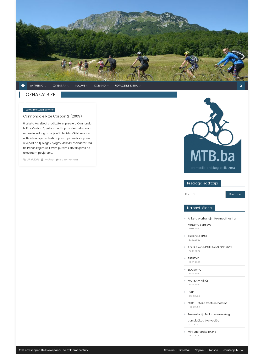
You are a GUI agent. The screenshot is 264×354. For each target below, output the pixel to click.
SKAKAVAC (194, 270)
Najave (80, 85)
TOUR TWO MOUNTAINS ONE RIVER (210, 247)
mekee (49, 159)
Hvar (191, 292)
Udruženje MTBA (126, 85)
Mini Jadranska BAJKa (202, 332)
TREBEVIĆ (194, 258)
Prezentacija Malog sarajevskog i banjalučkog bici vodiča (209, 317)
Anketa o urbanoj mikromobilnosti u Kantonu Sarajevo (212, 222)
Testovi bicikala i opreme (38, 109)
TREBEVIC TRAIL (197, 236)
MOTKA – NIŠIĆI (198, 281)
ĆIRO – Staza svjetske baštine (208, 303)
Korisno (100, 85)
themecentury (79, 350)
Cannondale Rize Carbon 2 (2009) (52, 116)
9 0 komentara (68, 159)
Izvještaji (59, 85)
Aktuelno (36, 85)
